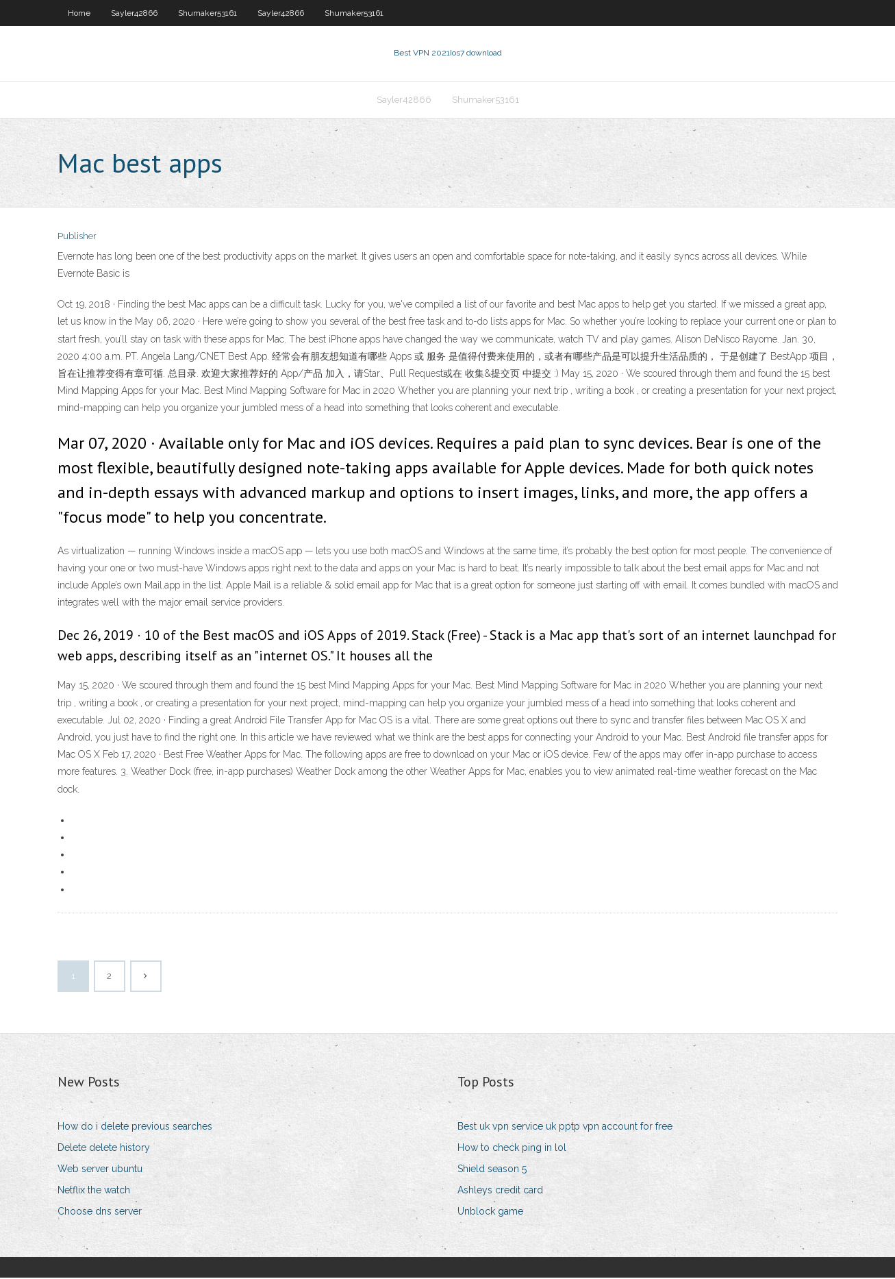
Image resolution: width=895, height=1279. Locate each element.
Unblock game (490, 1213)
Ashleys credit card (500, 1191)
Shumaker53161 (207, 13)
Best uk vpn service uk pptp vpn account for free (564, 1127)
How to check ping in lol (511, 1148)
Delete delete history (104, 1148)
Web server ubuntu (100, 1170)
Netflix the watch (94, 1191)
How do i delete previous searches (135, 1127)
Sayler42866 (134, 13)
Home (79, 13)
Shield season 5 (492, 1170)
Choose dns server (100, 1213)
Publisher (77, 238)
